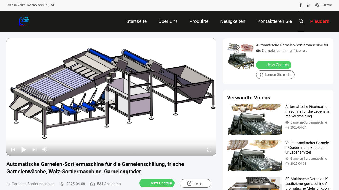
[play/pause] (24, 149)
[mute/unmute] (45, 149)
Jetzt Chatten (157, 183)
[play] (111, 96)
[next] (34, 149)
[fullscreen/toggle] (209, 149)
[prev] (13, 149)
